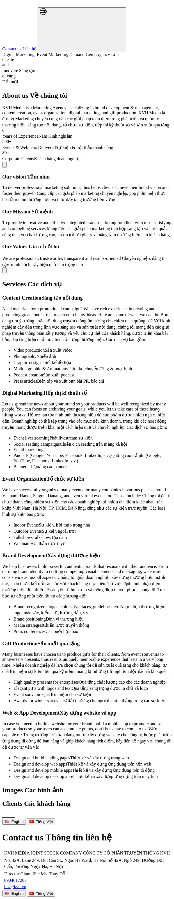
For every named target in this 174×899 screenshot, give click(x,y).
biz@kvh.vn (15, 886)
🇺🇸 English (14, 822)
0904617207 (15, 880)
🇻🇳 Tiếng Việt (41, 822)
